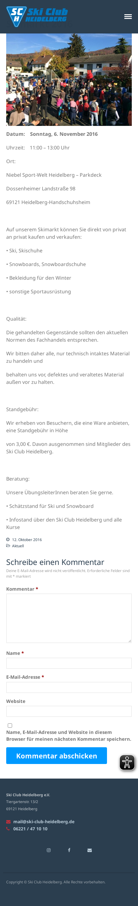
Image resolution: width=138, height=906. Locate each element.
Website (15, 701)
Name (15, 653)
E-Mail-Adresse (25, 677)
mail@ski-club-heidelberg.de (40, 821)
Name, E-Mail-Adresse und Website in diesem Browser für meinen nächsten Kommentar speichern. (68, 735)
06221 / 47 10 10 (26, 829)
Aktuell (18, 545)
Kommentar (22, 589)
